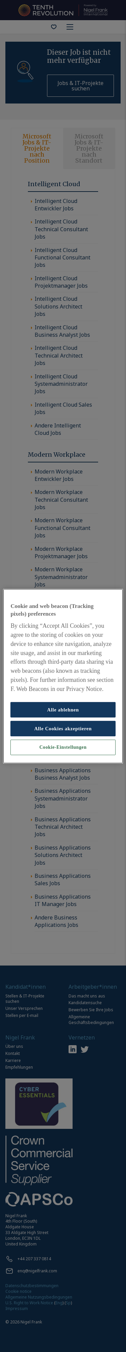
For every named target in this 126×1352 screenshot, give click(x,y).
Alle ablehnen (63, 709)
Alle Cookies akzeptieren (63, 728)
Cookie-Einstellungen (63, 747)
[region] (63, 675)
